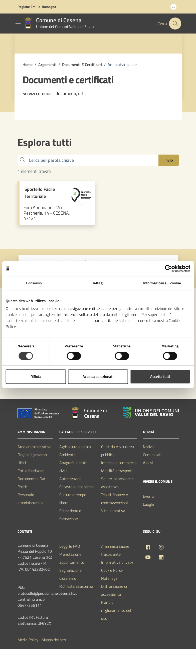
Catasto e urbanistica (76, 487)
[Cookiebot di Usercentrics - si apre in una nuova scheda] (168, 268)
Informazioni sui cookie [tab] (162, 283)
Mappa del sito (54, 640)
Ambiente (67, 455)
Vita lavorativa (113, 511)
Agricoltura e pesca (75, 447)
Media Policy (28, 640)
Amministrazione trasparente (115, 550)
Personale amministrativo (30, 499)
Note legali (110, 578)
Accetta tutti (160, 376)
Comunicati (152, 455)
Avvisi (148, 463)
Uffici (22, 463)
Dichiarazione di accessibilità (114, 590)
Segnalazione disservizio (70, 574)
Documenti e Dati (32, 479)
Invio (168, 160)
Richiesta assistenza (76, 586)
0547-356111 (30, 605)
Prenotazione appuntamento (71, 558)
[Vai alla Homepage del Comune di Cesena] (58, 23)
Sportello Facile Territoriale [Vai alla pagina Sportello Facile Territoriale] (40, 193)
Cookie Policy (112, 570)
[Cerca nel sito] (175, 24)
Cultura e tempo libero (72, 499)
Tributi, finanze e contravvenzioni (114, 499)
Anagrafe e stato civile (73, 467)
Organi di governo (32, 455)
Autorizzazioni (70, 479)
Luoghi (148, 504)
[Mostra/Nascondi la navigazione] (18, 24)
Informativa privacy (117, 562)
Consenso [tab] (34, 283)
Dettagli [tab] (98, 283)
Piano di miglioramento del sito (116, 610)
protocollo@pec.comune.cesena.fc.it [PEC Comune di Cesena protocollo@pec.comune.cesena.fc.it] (47, 593)
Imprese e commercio (118, 463)
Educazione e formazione (70, 515)
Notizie (148, 447)
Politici (23, 487)
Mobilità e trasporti (116, 471)
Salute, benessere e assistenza (117, 483)
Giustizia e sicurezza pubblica (117, 451)
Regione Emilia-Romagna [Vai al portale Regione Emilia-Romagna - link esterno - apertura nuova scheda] (37, 6)
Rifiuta (36, 376)
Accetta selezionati (98, 376)
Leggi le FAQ (69, 546)
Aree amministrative (34, 447)
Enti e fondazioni (31, 471)
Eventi (148, 496)
